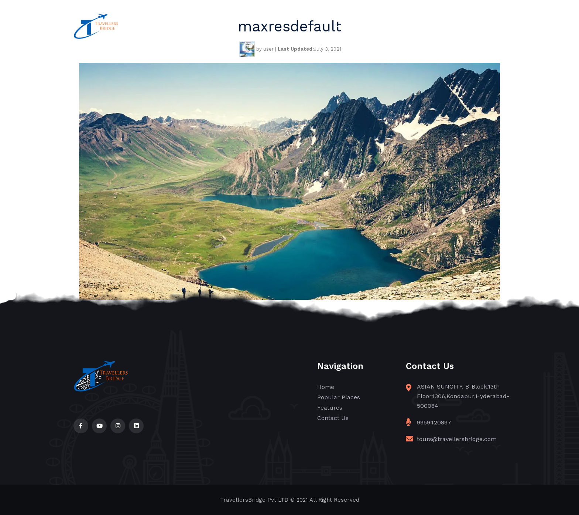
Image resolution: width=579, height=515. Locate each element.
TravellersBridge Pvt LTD (254, 500)
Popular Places (392, 26)
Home (344, 26)
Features (442, 26)
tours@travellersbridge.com (457, 439)
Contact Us (488, 26)
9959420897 (434, 422)
